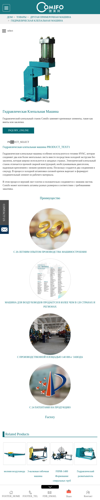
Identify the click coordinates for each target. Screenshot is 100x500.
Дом (10, 17)
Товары (22, 17)
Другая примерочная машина (50, 17)
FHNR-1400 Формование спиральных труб (62, 476)
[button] (69, 491)
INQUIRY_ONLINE (18, 130)
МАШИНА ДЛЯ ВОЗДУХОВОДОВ (24, 302)
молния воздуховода (14, 471)
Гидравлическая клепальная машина (37, 20)
